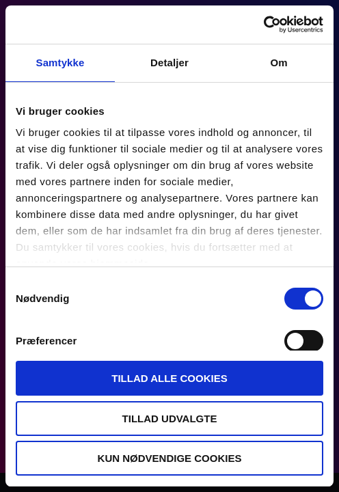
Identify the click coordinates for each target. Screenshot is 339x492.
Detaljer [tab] (169, 62)
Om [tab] (278, 62)
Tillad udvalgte (169, 418)
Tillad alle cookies (169, 378)
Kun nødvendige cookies (170, 458)
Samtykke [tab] (60, 62)
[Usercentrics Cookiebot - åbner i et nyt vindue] (263, 24)
